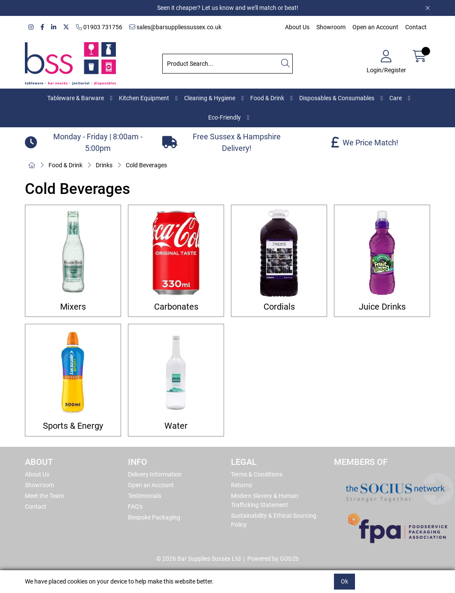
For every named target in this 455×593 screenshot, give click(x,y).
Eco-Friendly (224, 117)
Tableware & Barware (75, 98)
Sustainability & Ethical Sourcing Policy (273, 520)
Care (395, 98)
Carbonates (176, 307)
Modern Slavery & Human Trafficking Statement (264, 500)
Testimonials (144, 495)
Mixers (73, 307)
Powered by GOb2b (273, 558)
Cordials (279, 307)
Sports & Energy (73, 426)
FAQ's (135, 506)
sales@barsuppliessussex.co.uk (175, 27)
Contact (416, 27)
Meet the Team (44, 495)
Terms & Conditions (256, 474)
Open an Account (375, 27)
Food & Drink (267, 98)
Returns (241, 485)
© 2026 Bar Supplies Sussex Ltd (198, 558)
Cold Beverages (146, 165)
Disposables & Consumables (336, 98)
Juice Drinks (382, 307)
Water (176, 426)
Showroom (331, 27)
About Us (297, 27)
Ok (344, 581)
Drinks (104, 165)
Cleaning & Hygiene (209, 98)
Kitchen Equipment (144, 98)
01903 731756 (99, 27)
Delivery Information (155, 474)
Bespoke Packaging (154, 517)
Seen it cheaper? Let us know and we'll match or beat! (227, 7)
